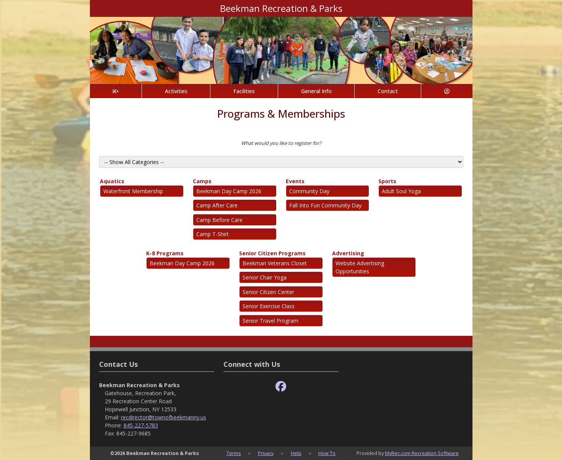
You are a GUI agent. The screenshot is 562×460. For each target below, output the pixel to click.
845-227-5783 (141, 425)
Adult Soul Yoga (401, 191)
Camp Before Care (219, 219)
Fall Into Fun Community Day (325, 205)
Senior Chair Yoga (265, 277)
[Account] (446, 91)
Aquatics (112, 181)
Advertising (348, 253)
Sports (387, 181)
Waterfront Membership (133, 191)
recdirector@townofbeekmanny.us (163, 417)
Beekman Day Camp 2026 (228, 191)
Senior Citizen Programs (272, 253)
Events (295, 181)
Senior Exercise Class (269, 306)
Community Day (309, 191)
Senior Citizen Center (268, 292)
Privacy (266, 453)
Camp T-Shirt (212, 234)
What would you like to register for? (281, 143)
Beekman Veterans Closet (275, 263)
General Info (316, 91)
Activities (176, 91)
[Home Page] (116, 91)
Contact (388, 91)
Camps (202, 181)
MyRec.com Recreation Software (422, 453)
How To (327, 453)
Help (296, 453)
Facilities (244, 91)
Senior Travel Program (270, 320)
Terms (233, 453)
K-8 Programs (165, 253)
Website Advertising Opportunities (360, 267)
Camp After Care (217, 205)
